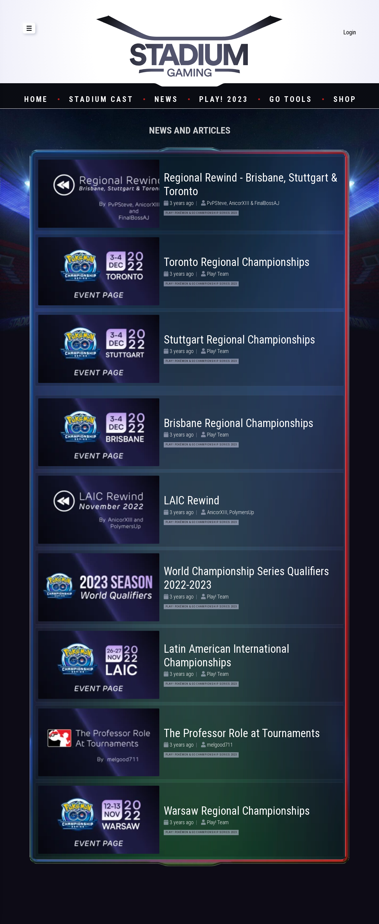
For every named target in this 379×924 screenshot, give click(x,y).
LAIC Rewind (191, 500)
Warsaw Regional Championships (237, 810)
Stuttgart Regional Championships (239, 339)
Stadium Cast (101, 99)
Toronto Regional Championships (236, 262)
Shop (344, 99)
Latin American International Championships (226, 655)
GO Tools (290, 99)
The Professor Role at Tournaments (242, 733)
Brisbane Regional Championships (238, 423)
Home (36, 99)
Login (349, 32)
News (166, 99)
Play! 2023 (223, 99)
